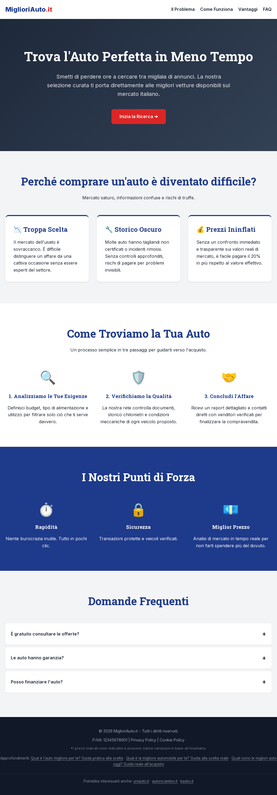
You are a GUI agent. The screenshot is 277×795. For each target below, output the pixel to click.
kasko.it (186, 781)
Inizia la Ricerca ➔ (139, 116)
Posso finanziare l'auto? (138, 682)
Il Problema (183, 9)
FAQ (267, 9)
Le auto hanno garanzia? (138, 658)
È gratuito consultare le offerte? (138, 634)
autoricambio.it (164, 781)
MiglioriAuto (28, 9)
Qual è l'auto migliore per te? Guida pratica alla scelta (77, 758)
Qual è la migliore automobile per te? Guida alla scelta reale (177, 758)
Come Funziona (216, 9)
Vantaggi (248, 9)
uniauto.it (141, 781)
